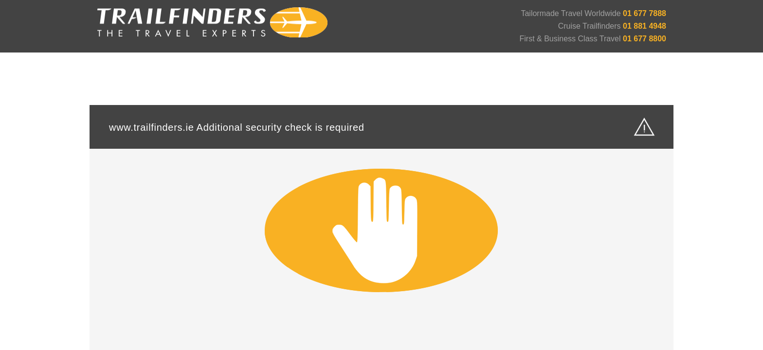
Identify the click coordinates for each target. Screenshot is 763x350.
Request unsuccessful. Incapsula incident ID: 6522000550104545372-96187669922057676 (381, 175)
